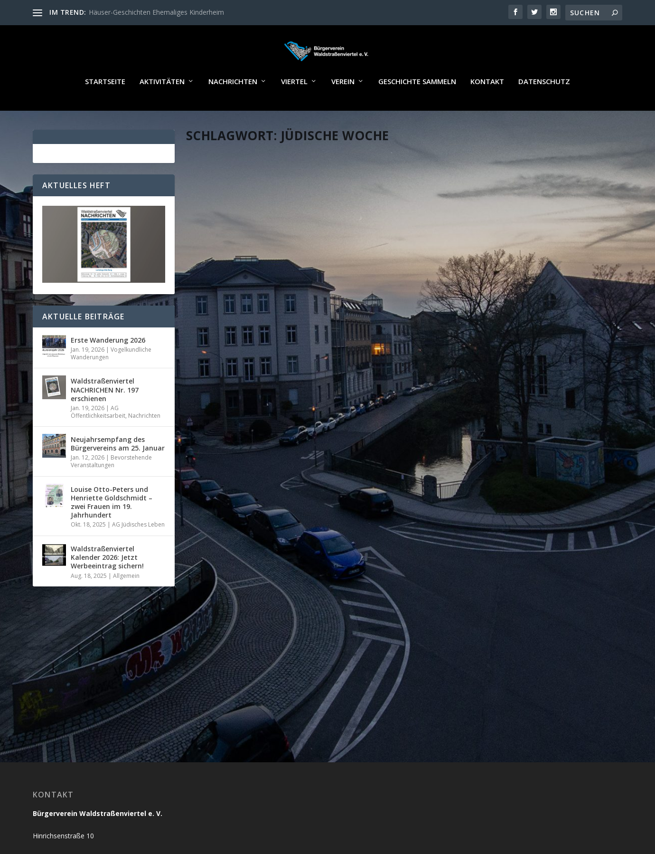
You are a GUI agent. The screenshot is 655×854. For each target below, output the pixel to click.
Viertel (294, 109)
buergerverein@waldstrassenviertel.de (96, 774)
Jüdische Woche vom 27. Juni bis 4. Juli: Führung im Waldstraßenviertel (501, 323)
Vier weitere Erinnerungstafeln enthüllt (288, 318)
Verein (343, 109)
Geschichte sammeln (417, 109)
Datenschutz (544, 109)
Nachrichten (232, 109)
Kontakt (487, 109)
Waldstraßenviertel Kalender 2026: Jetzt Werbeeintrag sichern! (107, 585)
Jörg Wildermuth (229, 333)
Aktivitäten (162, 109)
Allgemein (310, 333)
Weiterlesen (223, 392)
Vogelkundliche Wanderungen (111, 381)
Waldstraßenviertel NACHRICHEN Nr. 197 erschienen (105, 417)
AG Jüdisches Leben (563, 343)
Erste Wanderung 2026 (108, 367)
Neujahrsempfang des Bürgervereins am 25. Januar (118, 471)
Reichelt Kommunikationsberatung (136, 829)
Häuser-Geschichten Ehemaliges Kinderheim (156, 12)
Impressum (481, 829)
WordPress (267, 829)
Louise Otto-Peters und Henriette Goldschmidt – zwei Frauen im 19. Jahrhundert (111, 529)
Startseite (105, 109)
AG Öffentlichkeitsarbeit (98, 439)
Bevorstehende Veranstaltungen (111, 489)
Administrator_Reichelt (460, 343)
